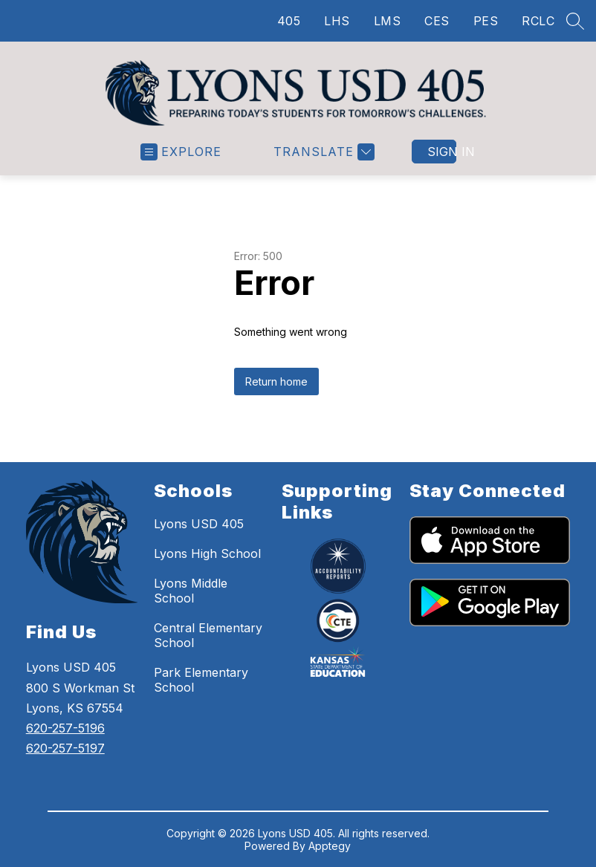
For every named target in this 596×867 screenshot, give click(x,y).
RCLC (538, 20)
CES (437, 20)
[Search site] (575, 21)
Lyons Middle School (190, 590)
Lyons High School (207, 553)
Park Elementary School (201, 680)
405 (289, 20)
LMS (387, 20)
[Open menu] (180, 152)
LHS (337, 20)
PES (486, 20)
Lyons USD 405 (199, 523)
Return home (276, 381)
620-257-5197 (65, 748)
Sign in (441, 151)
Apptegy (329, 846)
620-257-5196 (65, 728)
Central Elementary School (208, 635)
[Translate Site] (322, 152)
